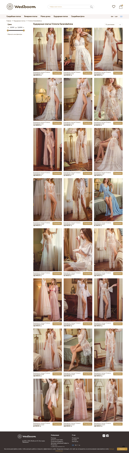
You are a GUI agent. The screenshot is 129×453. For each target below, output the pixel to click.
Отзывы (74, 440)
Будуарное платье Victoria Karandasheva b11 (72, 223)
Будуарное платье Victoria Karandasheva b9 (102, 173)
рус (116, 16)
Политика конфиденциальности (57, 446)
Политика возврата (57, 441)
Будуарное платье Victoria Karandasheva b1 (41, 73)
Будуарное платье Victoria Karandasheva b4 (41, 123)
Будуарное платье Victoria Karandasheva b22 (41, 424)
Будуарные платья (61, 16)
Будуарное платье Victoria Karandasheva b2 (72, 73)
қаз (112, 16)
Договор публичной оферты (60, 443)
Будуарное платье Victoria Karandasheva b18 (102, 324)
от (11, 27)
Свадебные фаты (77, 16)
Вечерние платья (30, 16)
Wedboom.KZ (35, 441)
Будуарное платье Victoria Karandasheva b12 (102, 223)
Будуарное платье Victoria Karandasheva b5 (72, 123)
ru (79, 445)
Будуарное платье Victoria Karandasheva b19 (41, 374)
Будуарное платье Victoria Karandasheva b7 (41, 173)
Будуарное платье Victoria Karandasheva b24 (102, 424)
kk (76, 445)
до (19, 27)
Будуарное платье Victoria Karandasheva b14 (72, 273)
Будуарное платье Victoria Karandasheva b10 (41, 223)
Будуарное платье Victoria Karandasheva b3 (102, 73)
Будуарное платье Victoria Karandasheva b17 (72, 324)
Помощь (53, 438)
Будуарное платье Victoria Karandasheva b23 (72, 424)
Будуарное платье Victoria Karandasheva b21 (102, 374)
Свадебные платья (13, 16)
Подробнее (57, 73)
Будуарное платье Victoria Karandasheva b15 (102, 273)
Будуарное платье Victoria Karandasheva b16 (41, 324)
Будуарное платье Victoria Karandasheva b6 (102, 123)
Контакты (75, 441)
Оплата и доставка (57, 440)
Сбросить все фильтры (15, 34)
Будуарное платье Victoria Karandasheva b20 (72, 374)
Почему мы (75, 438)
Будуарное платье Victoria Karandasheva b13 (41, 273)
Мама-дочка (45, 16)
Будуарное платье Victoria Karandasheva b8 (72, 173)
